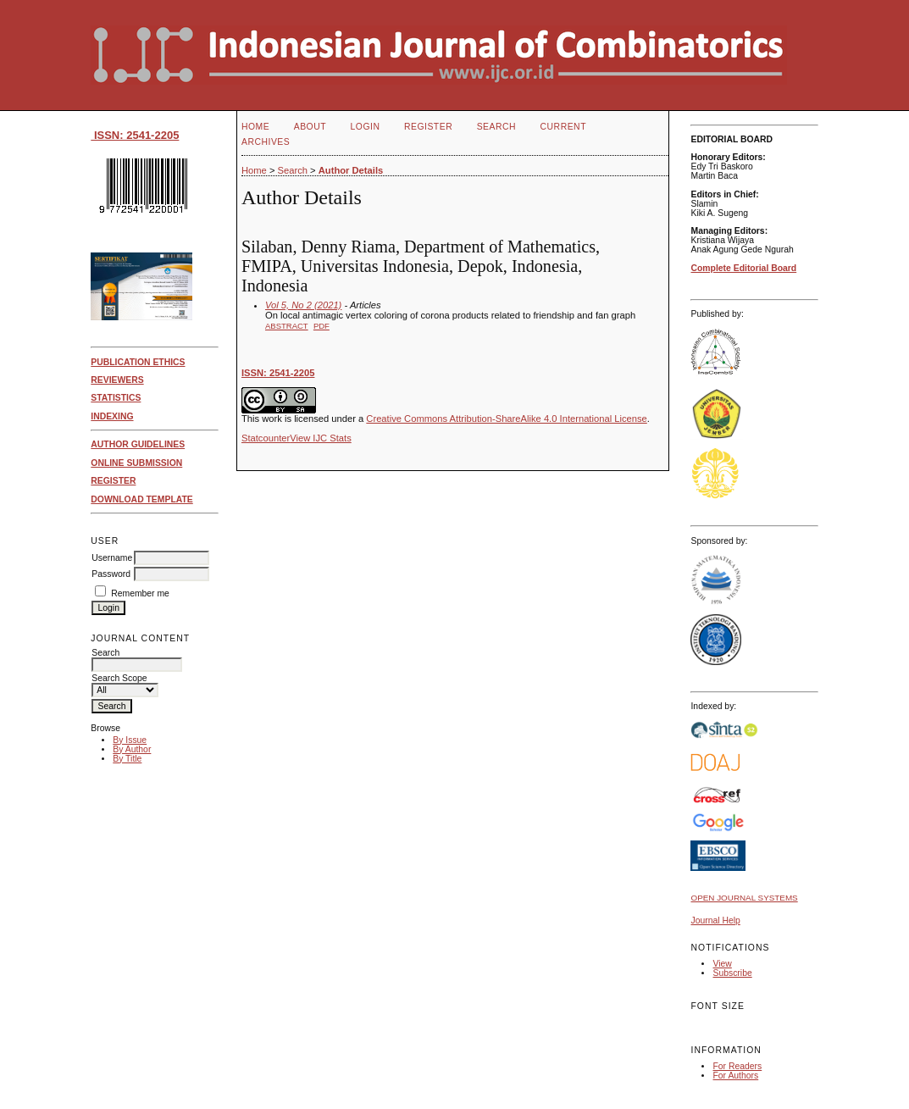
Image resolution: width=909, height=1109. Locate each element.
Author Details (351, 170)
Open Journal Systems (743, 897)
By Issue (130, 740)
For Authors (735, 1075)
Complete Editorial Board (743, 268)
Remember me (140, 593)
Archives (265, 142)
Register (428, 126)
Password (110, 574)
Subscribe (731, 973)
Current (563, 126)
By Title (127, 758)
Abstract (286, 325)
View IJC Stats (321, 438)
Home (255, 126)
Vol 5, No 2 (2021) (303, 305)
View (721, 963)
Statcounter (265, 438)
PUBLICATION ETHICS (138, 362)
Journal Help (715, 920)
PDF (321, 325)
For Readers (737, 1066)
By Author (132, 749)
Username (111, 558)
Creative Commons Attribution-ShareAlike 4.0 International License (506, 418)
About (310, 126)
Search (496, 126)
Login (365, 126)
